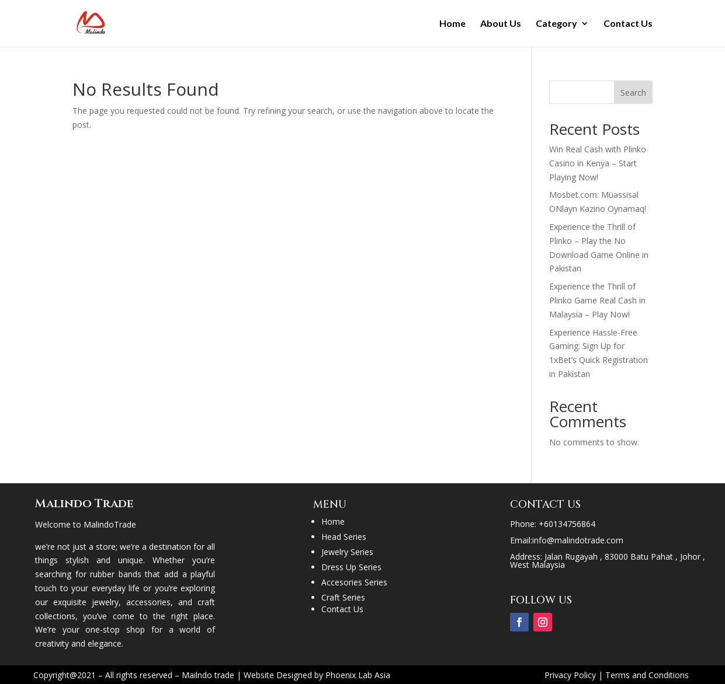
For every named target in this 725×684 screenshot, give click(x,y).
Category (556, 24)
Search (633, 92)
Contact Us (628, 24)
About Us (500, 24)
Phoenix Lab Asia (357, 674)
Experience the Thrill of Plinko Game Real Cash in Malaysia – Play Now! (597, 300)
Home (452, 24)
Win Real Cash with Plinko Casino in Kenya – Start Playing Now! (597, 163)
